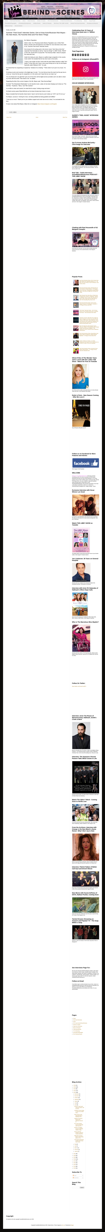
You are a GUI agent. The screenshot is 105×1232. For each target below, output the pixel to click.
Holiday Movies (36, 23)
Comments (75, 1177)
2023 (75, 1090)
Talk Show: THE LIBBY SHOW (61, 23)
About (24, 20)
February (76, 1149)
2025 (75, 1087)
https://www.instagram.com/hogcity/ (47, 104)
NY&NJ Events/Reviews (66, 20)
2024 (75, 1088)
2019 (75, 1157)
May (76, 1144)
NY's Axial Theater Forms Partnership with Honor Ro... (78, 1124)
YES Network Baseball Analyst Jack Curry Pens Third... (79, 1141)
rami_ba (63, 1225)
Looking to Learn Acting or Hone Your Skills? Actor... (79, 1111)
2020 (75, 1155)
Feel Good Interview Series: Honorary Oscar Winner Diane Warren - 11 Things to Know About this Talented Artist (88, 349)
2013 (75, 1168)
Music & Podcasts (76, 1027)
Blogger (72, 1225)
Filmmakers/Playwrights (10, 23)
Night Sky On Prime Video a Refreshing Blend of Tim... (78, 1137)
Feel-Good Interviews (15, 20)
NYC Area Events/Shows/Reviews (80, 1023)
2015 (75, 1164)
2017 (75, 1160)
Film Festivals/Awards (53, 20)
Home (6, 20)
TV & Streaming (78, 20)
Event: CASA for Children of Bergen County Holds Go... (78, 1133)
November (77, 1095)
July (75, 1103)
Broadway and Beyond (92, 23)
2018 (75, 1159)
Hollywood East (8, 25)
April (76, 1146)
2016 (75, 1162)
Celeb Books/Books (77, 1029)
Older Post (65, 117)
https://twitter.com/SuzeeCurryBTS (79, 686)
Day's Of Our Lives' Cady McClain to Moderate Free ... (78, 1115)
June (76, 1104)
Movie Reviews (31, 20)
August (76, 1101)
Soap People (92, 20)
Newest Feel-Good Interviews (78, 23)
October (76, 1097)
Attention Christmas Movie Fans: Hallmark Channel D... (78, 1120)
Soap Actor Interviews (77, 1026)
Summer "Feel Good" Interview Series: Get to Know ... (79, 1107)
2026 (75, 1085)
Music (85, 20)
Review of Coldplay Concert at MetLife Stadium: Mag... (78, 1128)
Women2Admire (18, 25)
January (76, 1151)
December (77, 1094)
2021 (75, 1153)
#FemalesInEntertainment (25, 23)
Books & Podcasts (47, 23)
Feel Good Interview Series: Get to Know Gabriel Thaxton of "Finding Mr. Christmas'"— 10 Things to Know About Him (88, 304)
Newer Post (9, 117)
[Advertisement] (83, 214)
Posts (74, 1175)
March (76, 1147)
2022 (75, 1092)
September (77, 1099)
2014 (75, 1166)
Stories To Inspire (41, 20)
